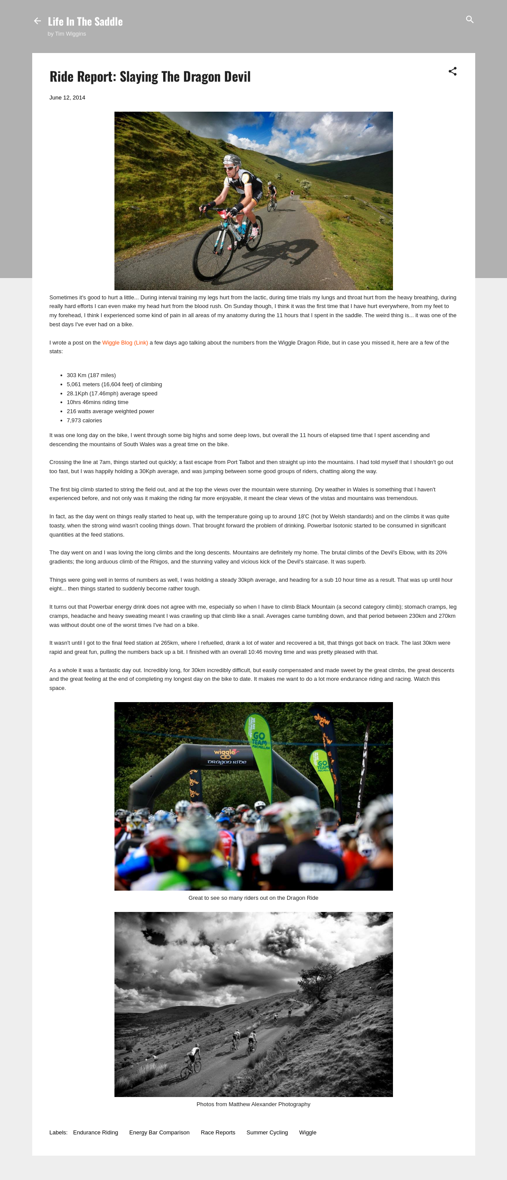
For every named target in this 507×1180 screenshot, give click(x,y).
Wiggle (307, 1132)
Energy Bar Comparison (159, 1132)
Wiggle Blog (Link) (125, 342)
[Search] (470, 20)
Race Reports (218, 1132)
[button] (452, 72)
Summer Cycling (267, 1132)
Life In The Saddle (85, 21)
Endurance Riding (95, 1132)
